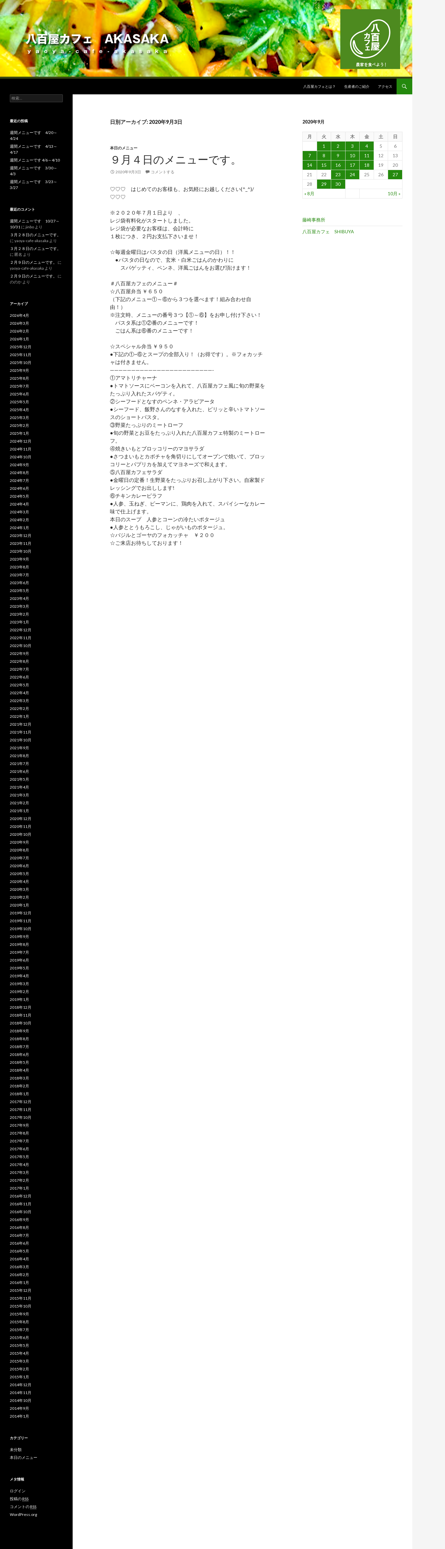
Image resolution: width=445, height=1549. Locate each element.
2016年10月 (20, 1211)
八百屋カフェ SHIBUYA (328, 231)
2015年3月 (19, 1361)
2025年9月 (19, 370)
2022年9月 (19, 653)
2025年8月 (19, 378)
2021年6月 (19, 771)
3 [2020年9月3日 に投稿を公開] (352, 146)
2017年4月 (19, 1164)
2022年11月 (20, 637)
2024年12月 (20, 441)
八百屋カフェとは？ (319, 86)
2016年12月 (20, 1196)
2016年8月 (19, 1227)
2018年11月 (20, 1015)
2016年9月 (19, 1219)
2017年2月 (19, 1180)
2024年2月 (19, 519)
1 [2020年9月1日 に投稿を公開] (324, 146)
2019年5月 (19, 968)
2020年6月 (19, 865)
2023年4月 (19, 598)
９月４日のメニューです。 (175, 159)
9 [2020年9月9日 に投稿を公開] (338, 155)
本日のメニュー (123, 147)
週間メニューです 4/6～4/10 (35, 160)
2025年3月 (19, 417)
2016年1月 (19, 1282)
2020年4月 (19, 881)
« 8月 (309, 193)
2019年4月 (19, 975)
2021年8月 (19, 755)
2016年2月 (19, 1274)
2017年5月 (19, 1156)
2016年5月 (19, 1251)
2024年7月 (19, 480)
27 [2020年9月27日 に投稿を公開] (395, 174)
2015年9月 (19, 1313)
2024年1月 (19, 527)
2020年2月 (19, 897)
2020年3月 (19, 889)
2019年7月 (19, 952)
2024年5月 (19, 496)
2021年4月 (19, 787)
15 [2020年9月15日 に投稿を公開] (324, 165)
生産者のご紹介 (356, 86)
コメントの (23, 1506)
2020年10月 (20, 834)
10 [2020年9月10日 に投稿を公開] (352, 155)
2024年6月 (19, 488)
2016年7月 (19, 1235)
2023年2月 (19, 614)
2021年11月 (20, 732)
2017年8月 (19, 1133)
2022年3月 (19, 700)
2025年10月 (20, 362)
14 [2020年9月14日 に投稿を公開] (309, 165)
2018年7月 (19, 1046)
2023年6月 (19, 582)
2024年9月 (19, 464)
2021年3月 (19, 795)
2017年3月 (19, 1172)
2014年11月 (20, 1392)
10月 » (394, 193)
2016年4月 (19, 1258)
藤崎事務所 (313, 219)
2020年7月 (19, 857)
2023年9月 (19, 559)
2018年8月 (19, 1038)
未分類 (16, 1449)
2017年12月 (20, 1101)
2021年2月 (19, 802)
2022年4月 (19, 692)
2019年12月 (20, 912)
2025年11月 (20, 354)
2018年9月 (19, 1030)
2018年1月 (19, 1093)
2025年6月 (19, 394)
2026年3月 (19, 323)
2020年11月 (20, 826)
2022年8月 (19, 661)
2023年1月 (19, 622)
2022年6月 (19, 677)
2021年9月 (19, 747)
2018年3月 (19, 1078)
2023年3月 (19, 606)
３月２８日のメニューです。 (35, 234)
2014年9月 (19, 1408)
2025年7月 (19, 386)
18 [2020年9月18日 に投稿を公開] (366, 165)
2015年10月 (20, 1306)
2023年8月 (19, 566)
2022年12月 (20, 629)
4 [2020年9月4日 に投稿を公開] (366, 146)
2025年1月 (19, 433)
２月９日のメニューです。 (33, 262)
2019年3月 (19, 983)
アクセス (385, 86)
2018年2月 (19, 1085)
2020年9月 (19, 842)
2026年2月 (19, 331)
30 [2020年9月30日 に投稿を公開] (338, 184)
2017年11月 (20, 1109)
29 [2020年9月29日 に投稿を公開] (324, 184)
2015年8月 (19, 1321)
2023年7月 (19, 574)
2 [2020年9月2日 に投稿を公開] (338, 146)
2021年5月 (19, 779)
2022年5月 (19, 684)
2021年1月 (19, 810)
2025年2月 (19, 425)
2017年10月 (20, 1117)
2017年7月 (19, 1140)
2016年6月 (19, 1243)
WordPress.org (23, 1514)
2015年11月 (20, 1298)
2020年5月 (19, 873)
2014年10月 (20, 1400)
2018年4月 (19, 1070)
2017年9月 (19, 1125)
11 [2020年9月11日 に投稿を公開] (366, 155)
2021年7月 (19, 763)
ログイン (18, 1490)
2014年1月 (19, 1416)
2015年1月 (19, 1376)
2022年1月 (19, 716)
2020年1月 (19, 905)
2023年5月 (19, 590)
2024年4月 (19, 504)
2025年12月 (20, 346)
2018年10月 (20, 1023)
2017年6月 (19, 1148)
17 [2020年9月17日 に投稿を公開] (352, 165)
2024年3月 (19, 511)
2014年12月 (20, 1384)
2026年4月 (19, 315)
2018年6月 (19, 1054)
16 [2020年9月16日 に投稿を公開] (338, 165)
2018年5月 (19, 1062)
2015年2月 (19, 1369)
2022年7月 (19, 669)
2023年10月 (20, 551)
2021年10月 (20, 739)
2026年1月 (19, 338)
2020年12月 (20, 818)
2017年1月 (19, 1188)
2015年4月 (19, 1353)
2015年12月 (20, 1290)
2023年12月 (20, 535)
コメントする (162, 171)
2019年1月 (19, 999)
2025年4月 (19, 409)
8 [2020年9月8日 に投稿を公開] (324, 155)
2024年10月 (20, 456)
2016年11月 (20, 1203)
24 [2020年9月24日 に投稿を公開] (352, 174)
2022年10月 (20, 645)
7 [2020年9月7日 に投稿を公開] (309, 155)
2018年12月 (20, 1007)
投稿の (19, 1498)
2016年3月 (19, 1266)
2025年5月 (19, 401)
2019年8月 (19, 944)
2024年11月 (20, 449)
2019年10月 (20, 928)
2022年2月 (19, 708)
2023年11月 (20, 543)
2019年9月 (19, 936)
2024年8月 (19, 472)
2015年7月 (19, 1329)
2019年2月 (19, 991)
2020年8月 (19, 850)
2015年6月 (19, 1337)
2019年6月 (19, 960)
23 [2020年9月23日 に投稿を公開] (338, 174)
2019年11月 (20, 920)
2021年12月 (20, 724)
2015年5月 (19, 1345)
